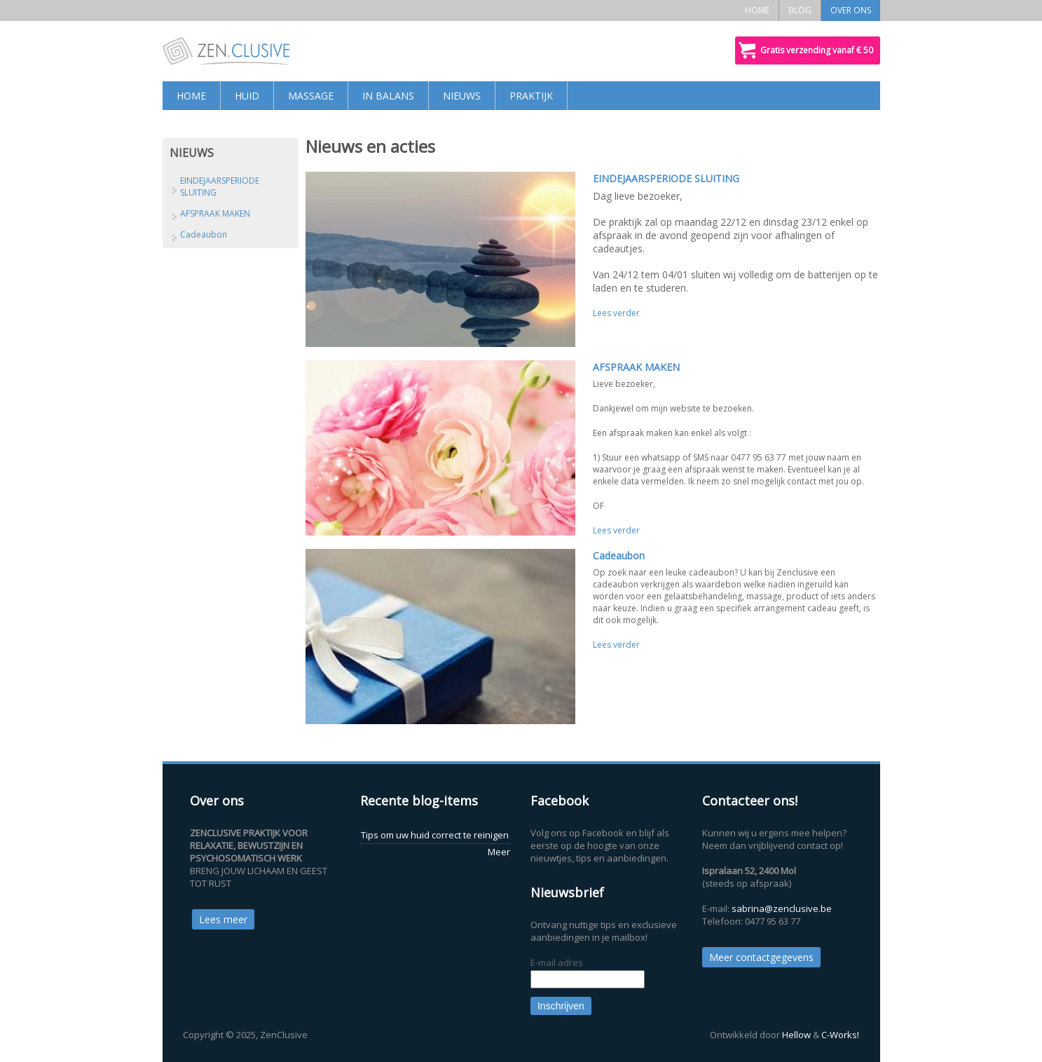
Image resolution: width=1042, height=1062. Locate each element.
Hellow (796, 1034)
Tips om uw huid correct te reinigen (435, 835)
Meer (499, 851)
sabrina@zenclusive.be (782, 908)
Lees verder (616, 313)
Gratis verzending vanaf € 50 (816, 50)
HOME (757, 10)
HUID (247, 95)
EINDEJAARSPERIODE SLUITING (666, 178)
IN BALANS (388, 95)
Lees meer (223, 919)
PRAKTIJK (531, 95)
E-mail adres (556, 962)
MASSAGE (311, 95)
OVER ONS (850, 10)
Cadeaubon (619, 555)
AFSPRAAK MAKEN (636, 367)
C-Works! (840, 1034)
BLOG (799, 10)
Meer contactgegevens (761, 957)
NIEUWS (462, 95)
